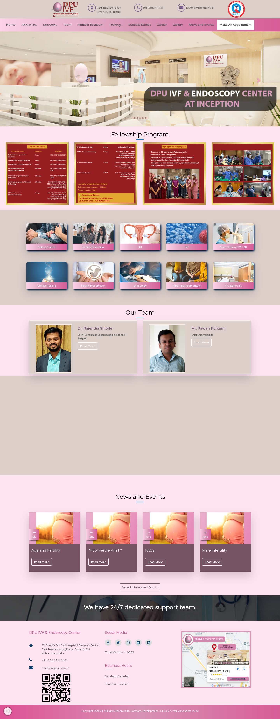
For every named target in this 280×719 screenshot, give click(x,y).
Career (162, 25)
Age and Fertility (46, 550)
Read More (87, 346)
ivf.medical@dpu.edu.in (55, 668)
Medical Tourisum (90, 25)
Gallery (178, 25)
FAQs (149, 550)
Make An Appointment (235, 25)
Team (67, 25)
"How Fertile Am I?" (105, 550)
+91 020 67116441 (55, 660)
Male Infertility (214, 550)
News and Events (201, 25)
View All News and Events (140, 587)
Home (11, 25)
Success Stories (139, 25)
